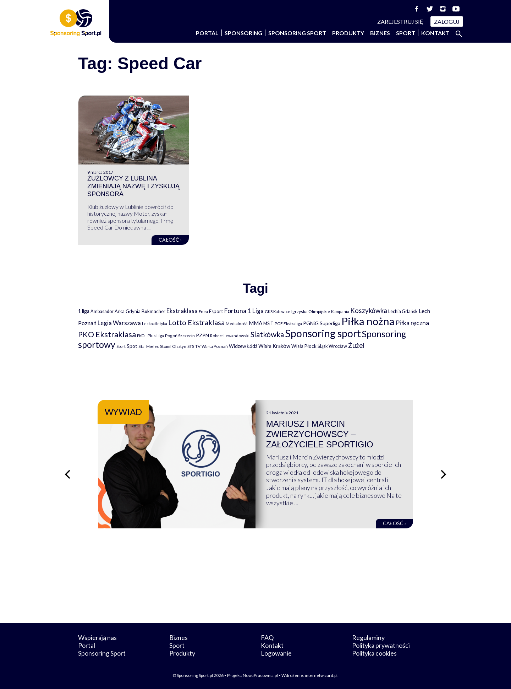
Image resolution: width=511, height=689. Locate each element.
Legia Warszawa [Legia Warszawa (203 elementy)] (119, 323)
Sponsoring (243, 32)
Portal (207, 32)
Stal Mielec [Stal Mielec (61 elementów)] (148, 346)
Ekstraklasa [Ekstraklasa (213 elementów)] (182, 310)
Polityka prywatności (381, 645)
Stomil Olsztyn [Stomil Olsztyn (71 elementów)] (173, 346)
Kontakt (435, 32)
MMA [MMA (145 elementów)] (255, 323)
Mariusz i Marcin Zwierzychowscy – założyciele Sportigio (319, 434)
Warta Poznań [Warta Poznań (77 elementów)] (215, 346)
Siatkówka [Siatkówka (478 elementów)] (267, 334)
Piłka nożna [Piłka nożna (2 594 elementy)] (368, 321)
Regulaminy (368, 637)
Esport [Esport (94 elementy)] (216, 311)
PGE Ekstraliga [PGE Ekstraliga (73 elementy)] (288, 323)
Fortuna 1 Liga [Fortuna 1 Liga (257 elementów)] (244, 310)
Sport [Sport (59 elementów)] (121, 346)
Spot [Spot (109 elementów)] (132, 346)
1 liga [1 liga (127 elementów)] (83, 311)
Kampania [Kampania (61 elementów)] (340, 311)
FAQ (267, 637)
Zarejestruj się (400, 21)
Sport (405, 32)
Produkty (348, 32)
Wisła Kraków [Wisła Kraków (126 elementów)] (274, 346)
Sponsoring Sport (297, 32)
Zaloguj (447, 21)
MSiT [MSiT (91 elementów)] (268, 323)
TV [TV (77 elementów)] (197, 346)
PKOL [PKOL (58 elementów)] (142, 335)
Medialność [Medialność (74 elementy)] (237, 323)
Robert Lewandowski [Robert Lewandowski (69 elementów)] (229, 335)
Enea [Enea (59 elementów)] (203, 311)
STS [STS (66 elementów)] (190, 346)
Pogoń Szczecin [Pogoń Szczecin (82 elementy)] (180, 335)
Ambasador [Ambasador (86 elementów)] (102, 311)
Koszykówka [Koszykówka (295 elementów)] (368, 310)
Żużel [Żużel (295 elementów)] (356, 345)
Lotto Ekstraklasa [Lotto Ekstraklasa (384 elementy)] (196, 322)
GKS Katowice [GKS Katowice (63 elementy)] (277, 311)
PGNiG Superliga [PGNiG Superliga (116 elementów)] (321, 323)
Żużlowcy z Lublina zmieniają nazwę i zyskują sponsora (133, 186)
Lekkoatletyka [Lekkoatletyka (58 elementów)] (154, 323)
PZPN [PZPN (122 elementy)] (202, 335)
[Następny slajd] (443, 474)
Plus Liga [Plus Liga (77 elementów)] (156, 335)
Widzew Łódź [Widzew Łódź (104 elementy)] (243, 346)
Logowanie (276, 653)
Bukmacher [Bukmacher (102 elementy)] (153, 311)
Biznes (380, 32)
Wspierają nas (97, 637)
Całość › (170, 240)
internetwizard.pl (321, 675)
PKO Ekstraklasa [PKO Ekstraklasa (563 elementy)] (107, 334)
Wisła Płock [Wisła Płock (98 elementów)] (304, 346)
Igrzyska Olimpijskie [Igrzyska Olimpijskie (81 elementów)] (310, 311)
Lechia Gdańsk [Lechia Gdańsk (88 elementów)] (403, 311)
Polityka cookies (374, 653)
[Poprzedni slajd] (67, 474)
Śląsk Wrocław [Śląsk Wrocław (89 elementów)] (332, 346)
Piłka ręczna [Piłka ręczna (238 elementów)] (412, 323)
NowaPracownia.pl (260, 675)
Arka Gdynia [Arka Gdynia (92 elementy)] (128, 311)
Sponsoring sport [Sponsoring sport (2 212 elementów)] (323, 333)
